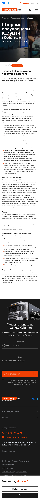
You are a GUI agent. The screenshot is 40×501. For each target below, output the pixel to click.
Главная (5, 18)
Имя (20, 357)
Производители (17, 18)
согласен (11, 380)
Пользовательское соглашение (14, 475)
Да (20, 495)
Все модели (6, 65)
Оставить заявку (20, 373)
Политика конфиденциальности (14, 472)
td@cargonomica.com (14, 437)
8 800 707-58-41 (12, 433)
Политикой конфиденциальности (25, 383)
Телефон (20, 341)
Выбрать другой (20, 489)
